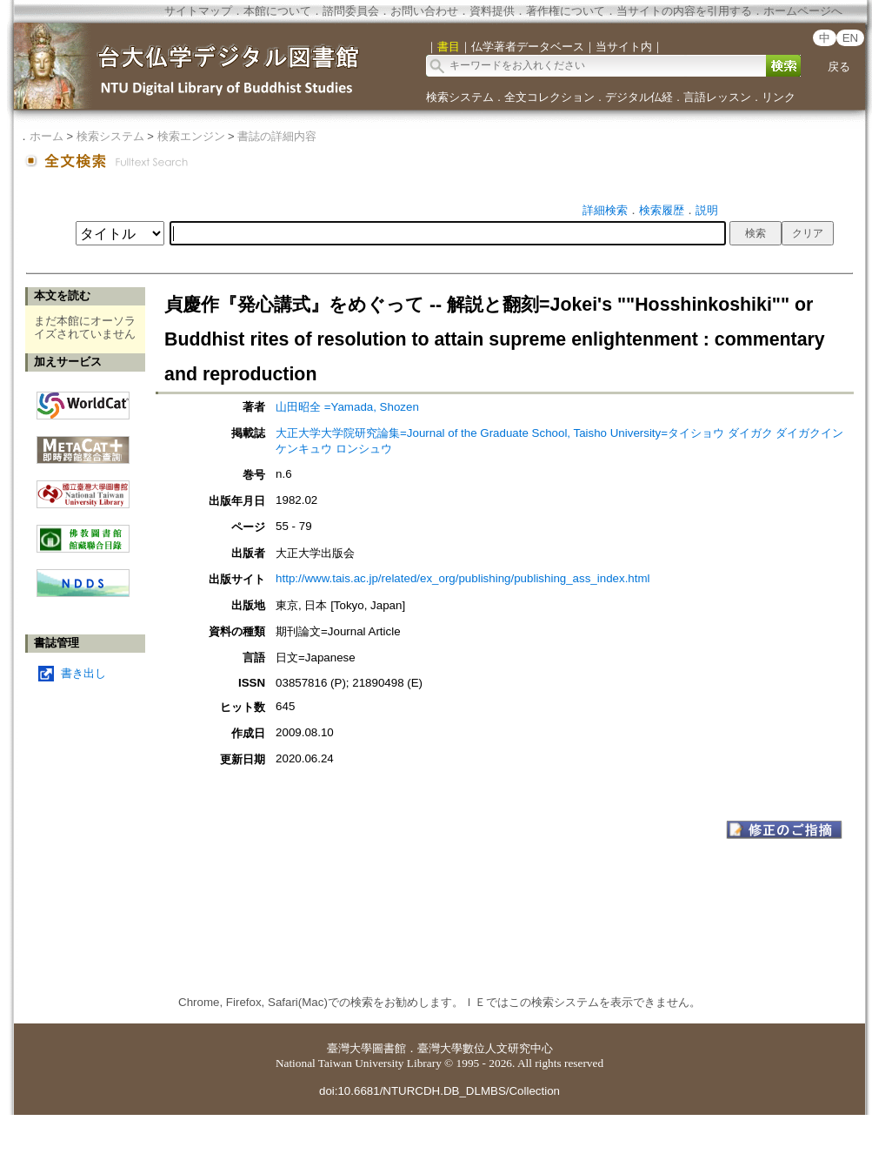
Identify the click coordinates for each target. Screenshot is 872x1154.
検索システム (460, 97)
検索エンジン (191, 136)
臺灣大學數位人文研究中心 (485, 1048)
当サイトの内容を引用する (684, 10)
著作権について (565, 10)
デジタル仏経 (639, 97)
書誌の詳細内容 (276, 136)
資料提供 (492, 10)
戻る (839, 66)
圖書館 (389, 1048)
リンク (778, 97)
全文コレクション (549, 97)
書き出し (83, 673)
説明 (707, 210)
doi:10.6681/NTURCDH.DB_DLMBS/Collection (439, 1090)
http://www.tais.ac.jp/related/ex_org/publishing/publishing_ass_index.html (462, 578)
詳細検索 (605, 210)
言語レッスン (717, 97)
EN (850, 37)
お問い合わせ (424, 10)
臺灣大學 (349, 1048)
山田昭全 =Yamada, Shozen (347, 406)
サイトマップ (198, 10)
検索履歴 (661, 210)
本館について (277, 10)
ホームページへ (802, 10)
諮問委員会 (351, 10)
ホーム (46, 136)
